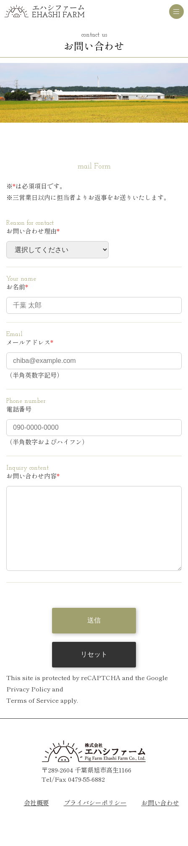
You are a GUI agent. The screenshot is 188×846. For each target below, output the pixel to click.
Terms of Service (32, 716)
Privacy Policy (28, 705)
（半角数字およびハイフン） (47, 441)
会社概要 (36, 819)
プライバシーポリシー (95, 819)
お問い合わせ (160, 819)
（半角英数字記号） (34, 374)
